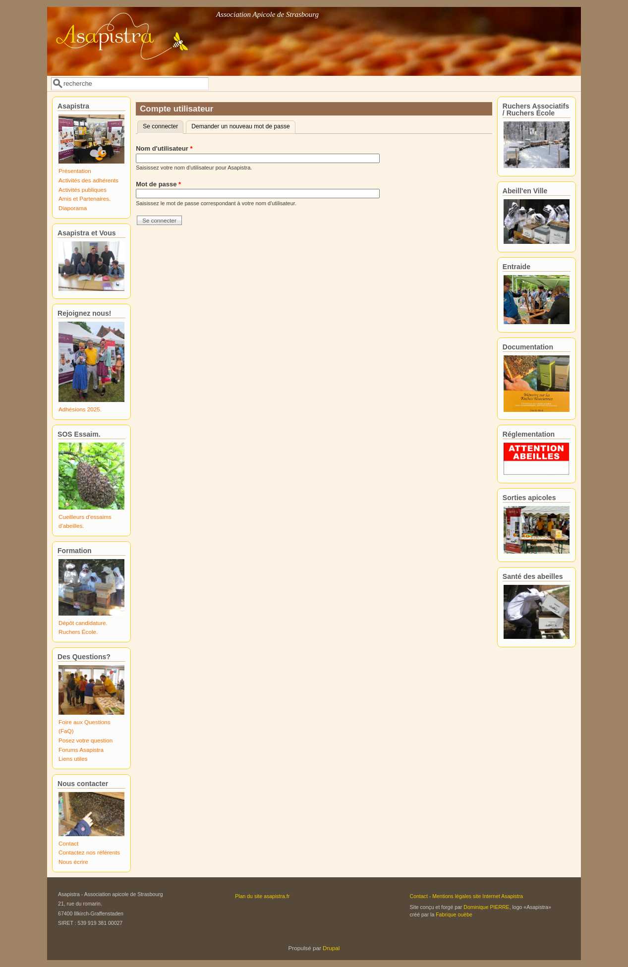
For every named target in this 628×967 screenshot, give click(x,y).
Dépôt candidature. (83, 623)
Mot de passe (158, 184)
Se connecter (163, 125)
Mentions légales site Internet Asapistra (477, 896)
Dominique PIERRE (486, 907)
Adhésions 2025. (80, 409)
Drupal (331, 948)
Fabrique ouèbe (454, 914)
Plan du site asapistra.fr (262, 896)
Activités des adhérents (88, 180)
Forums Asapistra (81, 749)
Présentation (74, 171)
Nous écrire (73, 861)
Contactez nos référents (89, 852)
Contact (68, 843)
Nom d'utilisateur (164, 148)
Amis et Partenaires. (84, 198)
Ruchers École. (78, 631)
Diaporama (72, 208)
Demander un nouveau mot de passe (240, 126)
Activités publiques (82, 189)
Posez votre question (85, 740)
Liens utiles (72, 758)
